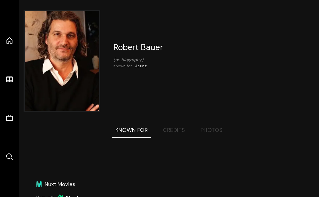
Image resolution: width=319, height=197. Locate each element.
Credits (174, 130)
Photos (212, 130)
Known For (131, 130)
